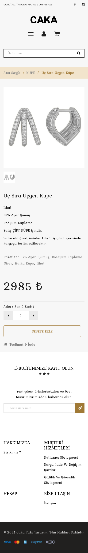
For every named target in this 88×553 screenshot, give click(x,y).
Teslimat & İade (19, 344)
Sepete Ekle (42, 331)
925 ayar (28, 257)
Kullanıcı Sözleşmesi (61, 457)
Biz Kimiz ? (12, 452)
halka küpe (24, 263)
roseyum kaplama (67, 257)
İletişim (50, 503)
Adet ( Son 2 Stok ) (19, 306)
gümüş (43, 257)
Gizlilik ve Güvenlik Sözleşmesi (59, 480)
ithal (40, 263)
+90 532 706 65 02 (39, 4)
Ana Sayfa (12, 72)
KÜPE (30, 72)
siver (8, 263)
